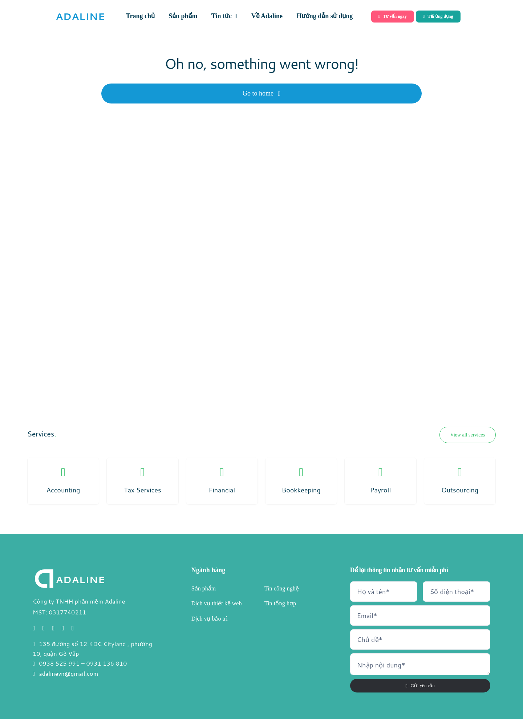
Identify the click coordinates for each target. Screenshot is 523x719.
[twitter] (43, 628)
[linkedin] (73, 628)
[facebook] (34, 628)
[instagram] (53, 628)
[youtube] (63, 628)
